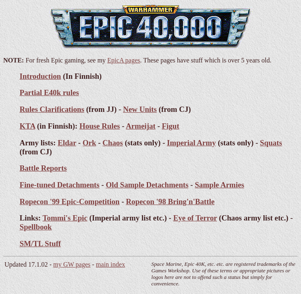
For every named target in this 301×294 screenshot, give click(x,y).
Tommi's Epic (64, 218)
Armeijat (141, 126)
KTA (27, 126)
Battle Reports (43, 168)
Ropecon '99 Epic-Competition (70, 201)
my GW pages (72, 264)
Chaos (112, 142)
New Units (140, 109)
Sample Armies (219, 184)
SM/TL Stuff (40, 243)
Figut (170, 126)
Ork (89, 142)
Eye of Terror (195, 218)
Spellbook (36, 227)
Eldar (67, 142)
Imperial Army (191, 142)
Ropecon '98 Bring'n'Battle (170, 201)
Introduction (40, 76)
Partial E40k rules (49, 92)
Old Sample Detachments (147, 184)
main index (110, 264)
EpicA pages (123, 60)
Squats (271, 142)
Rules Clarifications (52, 109)
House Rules (100, 126)
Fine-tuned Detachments (60, 184)
